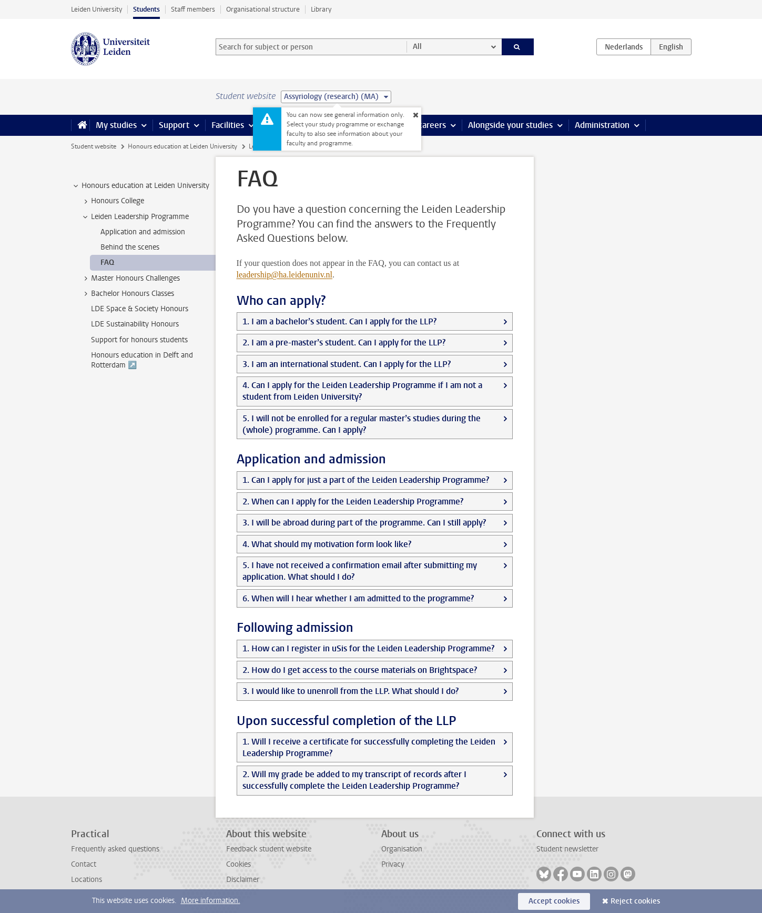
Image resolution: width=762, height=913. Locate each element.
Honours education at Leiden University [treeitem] (140, 186)
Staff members (193, 9)
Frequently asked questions (115, 849)
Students (146, 9)
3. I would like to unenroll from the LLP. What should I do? (350, 691)
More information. (210, 901)
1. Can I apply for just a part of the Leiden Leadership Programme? (365, 479)
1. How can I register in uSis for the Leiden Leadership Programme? (368, 648)
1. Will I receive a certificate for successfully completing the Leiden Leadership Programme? (368, 747)
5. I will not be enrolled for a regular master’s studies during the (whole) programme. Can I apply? (361, 424)
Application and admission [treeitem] (142, 232)
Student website (93, 146)
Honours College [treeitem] (112, 201)
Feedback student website (268, 849)
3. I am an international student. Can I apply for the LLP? (346, 364)
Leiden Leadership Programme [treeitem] (135, 217)
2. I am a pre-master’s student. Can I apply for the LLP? (343, 342)
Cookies (238, 864)
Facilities (227, 125)
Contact (83, 864)
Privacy (392, 864)
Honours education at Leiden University (182, 146)
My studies (116, 125)
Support (174, 125)
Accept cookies (554, 901)
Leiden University (96, 9)
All (417, 47)
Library (321, 9)
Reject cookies (635, 901)
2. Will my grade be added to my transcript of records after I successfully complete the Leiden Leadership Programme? (354, 780)
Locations (86, 880)
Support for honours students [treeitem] (139, 340)
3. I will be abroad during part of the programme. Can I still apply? (364, 522)
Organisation (401, 849)
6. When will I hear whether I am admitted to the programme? (358, 598)
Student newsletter (567, 849)
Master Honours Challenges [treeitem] (130, 278)
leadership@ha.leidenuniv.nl (285, 274)
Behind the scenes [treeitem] (129, 247)
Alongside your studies (510, 125)
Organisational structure (263, 9)
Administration (602, 125)
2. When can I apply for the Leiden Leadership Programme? (352, 501)
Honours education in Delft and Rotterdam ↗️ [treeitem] (142, 360)
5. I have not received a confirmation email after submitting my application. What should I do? (359, 571)
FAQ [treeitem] (107, 262)
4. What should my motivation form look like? (326, 544)
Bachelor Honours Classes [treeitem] (127, 294)
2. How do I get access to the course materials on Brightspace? (359, 670)
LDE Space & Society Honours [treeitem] (139, 309)
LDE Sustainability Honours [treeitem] (135, 324)
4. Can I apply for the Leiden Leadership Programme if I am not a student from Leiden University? (362, 391)
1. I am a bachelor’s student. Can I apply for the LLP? (339, 321)
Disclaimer (242, 880)
